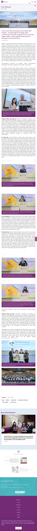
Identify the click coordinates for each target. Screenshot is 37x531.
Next (34, 430)
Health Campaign (10, 397)
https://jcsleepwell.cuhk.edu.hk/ (9, 338)
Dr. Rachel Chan (13, 402)
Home (2, 8)
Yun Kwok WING (5, 402)
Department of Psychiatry (23, 400)
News (5, 8)
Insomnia (7, 400)
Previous (3, 430)
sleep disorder (13, 400)
